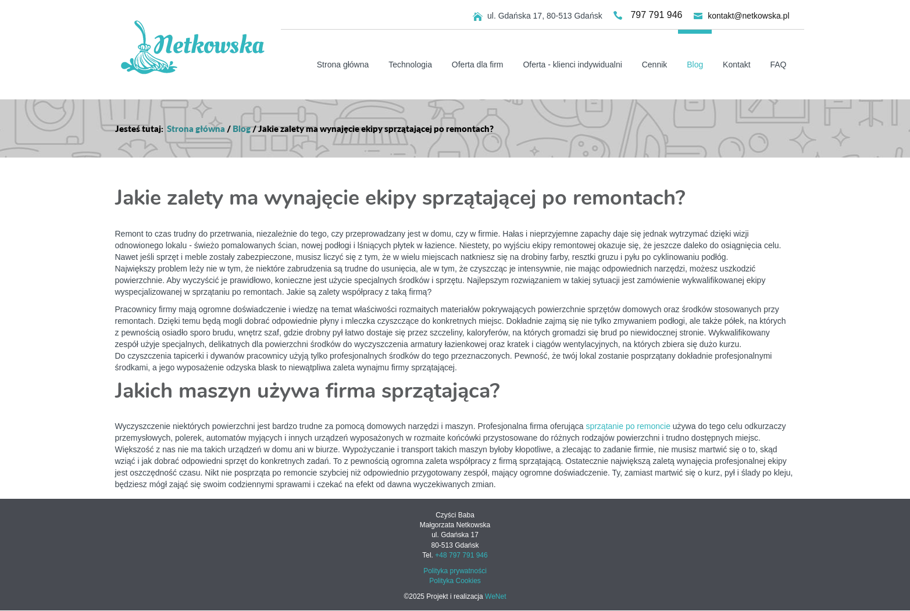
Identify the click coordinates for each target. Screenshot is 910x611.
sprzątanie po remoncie (628, 426)
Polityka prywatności (455, 571)
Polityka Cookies (455, 581)
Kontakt (736, 64)
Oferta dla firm (478, 64)
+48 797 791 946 (461, 555)
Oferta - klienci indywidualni (572, 64)
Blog (695, 64)
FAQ (778, 64)
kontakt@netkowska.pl (748, 15)
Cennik (655, 64)
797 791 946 (656, 15)
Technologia (410, 64)
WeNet (495, 596)
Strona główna (343, 64)
